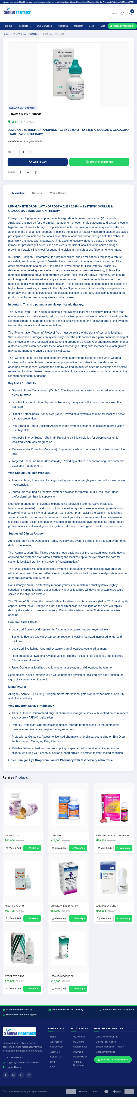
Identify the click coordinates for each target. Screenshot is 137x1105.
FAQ (102, 26)
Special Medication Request (110, 1046)
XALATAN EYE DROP (107, 906)
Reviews (37, 193)
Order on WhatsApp (99, 161)
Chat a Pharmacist (105, 1051)
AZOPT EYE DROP (14, 976)
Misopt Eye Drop (15, 906)
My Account (79, 1036)
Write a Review (57, 193)
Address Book (80, 1046)
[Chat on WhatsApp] (121, 13)
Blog (91, 26)
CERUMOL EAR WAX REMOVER (113, 835)
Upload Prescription (106, 1041)
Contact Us (55, 1056)
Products (24, 26)
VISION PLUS (12, 835)
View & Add (13, 848)
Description (17, 193)
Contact (78, 26)
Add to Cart (37, 161)
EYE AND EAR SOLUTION (26, 34)
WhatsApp (32, 848)
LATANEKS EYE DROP (62, 976)
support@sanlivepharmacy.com (23, 1062)
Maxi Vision (57, 835)
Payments (78, 1051)
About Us (63, 26)
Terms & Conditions (78, 1063)
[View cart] (130, 13)
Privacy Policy (80, 1056)
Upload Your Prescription (113, 1059)
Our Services (44, 26)
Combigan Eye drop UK (64, 906)
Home (8, 26)
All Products (56, 1041)
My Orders (78, 1041)
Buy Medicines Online (107, 1036)
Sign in (114, 13)
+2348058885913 (16, 1057)
